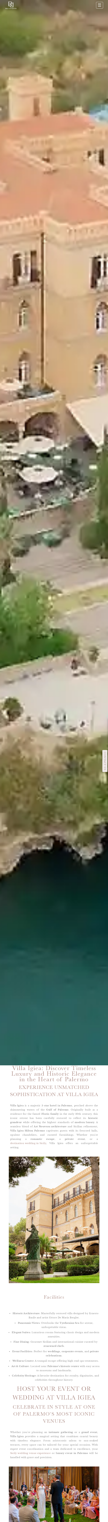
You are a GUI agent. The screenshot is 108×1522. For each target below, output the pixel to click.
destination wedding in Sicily (28, 1143)
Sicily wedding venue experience (30, 1453)
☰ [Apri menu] (100, 5)
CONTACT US (105, 761)
